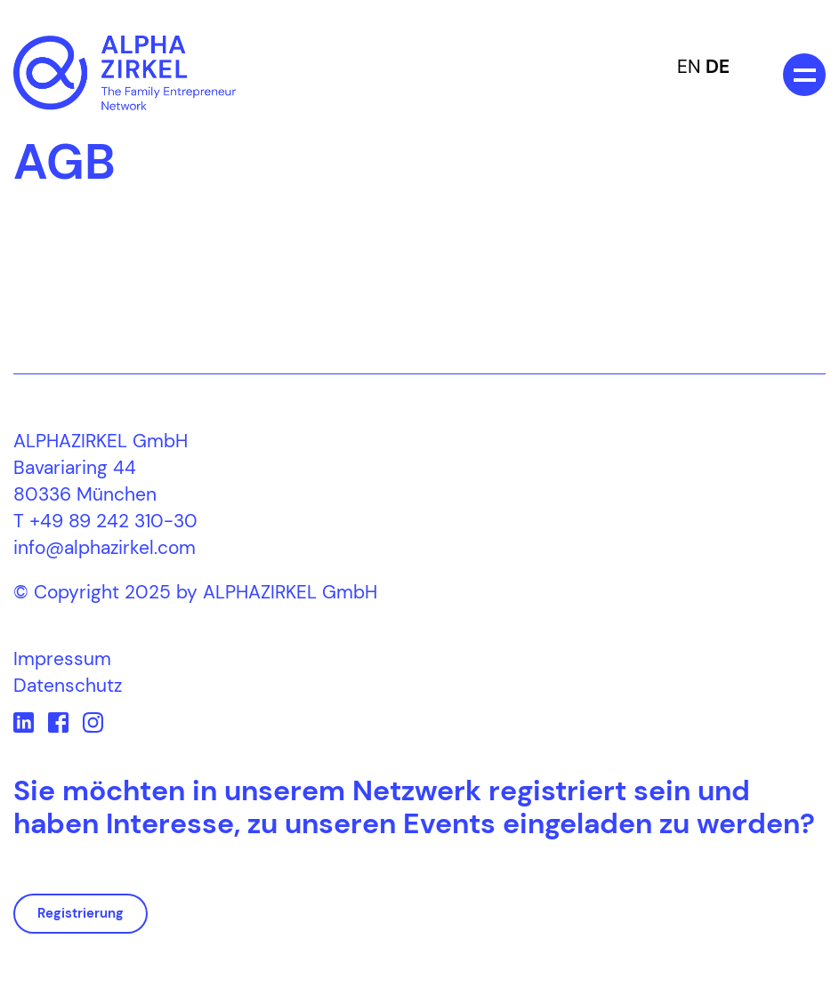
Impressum (62, 658)
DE (718, 66)
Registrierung (80, 913)
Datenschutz (67, 685)
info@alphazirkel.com (104, 547)
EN (688, 66)
